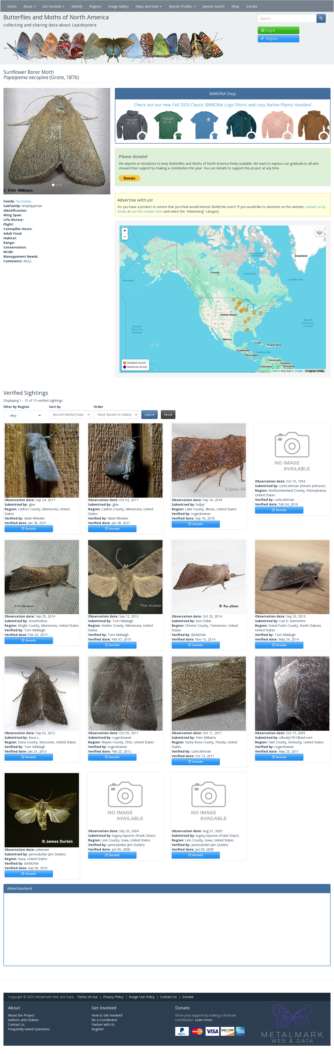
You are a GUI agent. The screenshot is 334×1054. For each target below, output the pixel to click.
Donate (251, 6)
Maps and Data (149, 6)
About (29, 6)
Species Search (213, 6)
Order (98, 406)
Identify (76, 6)
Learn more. (204, 1020)
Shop (235, 6)
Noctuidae (23, 201)
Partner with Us (103, 1024)
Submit (149, 414)
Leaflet (275, 371)
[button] (11, 141)
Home (12, 6)
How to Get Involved (107, 1015)
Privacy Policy (113, 997)
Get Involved (53, 6)
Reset (168, 414)
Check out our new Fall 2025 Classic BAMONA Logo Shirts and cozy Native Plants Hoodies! (222, 104)
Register (98, 1029)
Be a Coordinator (104, 1020)
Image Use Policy (142, 997)
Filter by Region (16, 406)
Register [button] (269, 38)
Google (298, 371)
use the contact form (147, 211)
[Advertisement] (167, 929)
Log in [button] (268, 30)
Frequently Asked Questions (29, 1029)
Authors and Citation (23, 1020)
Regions (95, 6)
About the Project (21, 1015)
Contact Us (168, 997)
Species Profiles (182, 6)
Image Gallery (118, 6)
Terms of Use (87, 997)
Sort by (55, 406)
